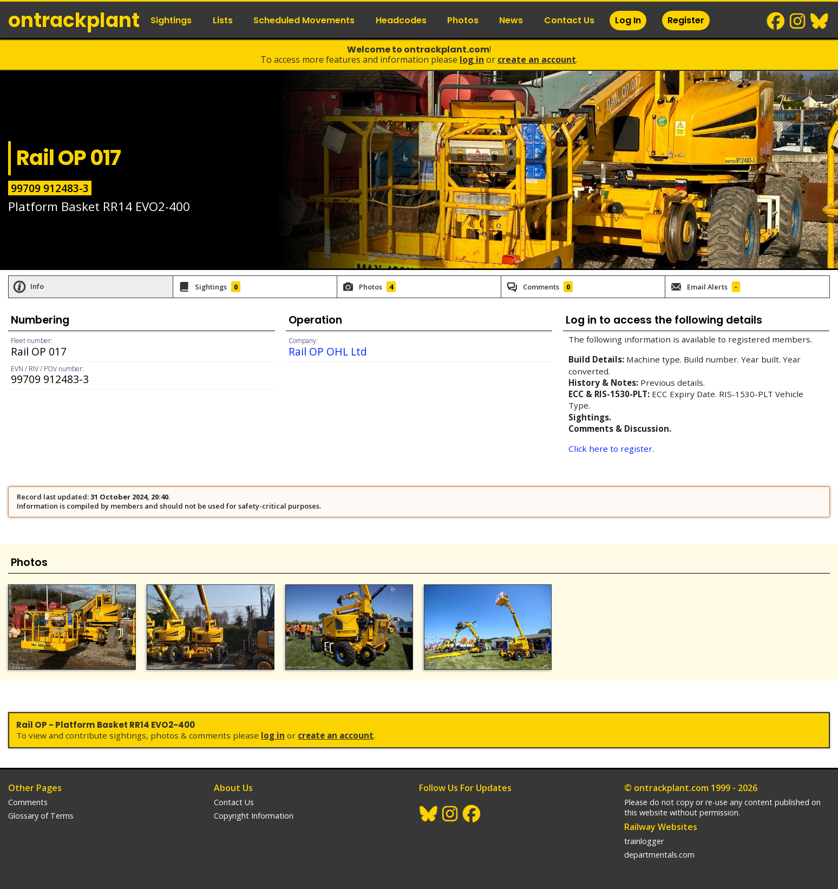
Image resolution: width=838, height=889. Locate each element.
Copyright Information (253, 816)
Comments (28, 802)
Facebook (776, 21)
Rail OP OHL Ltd (328, 351)
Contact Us (569, 20)
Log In (628, 20)
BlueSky (819, 21)
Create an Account (536, 59)
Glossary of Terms (41, 816)
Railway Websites (660, 827)
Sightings (171, 20)
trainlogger (644, 841)
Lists (223, 20)
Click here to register (610, 448)
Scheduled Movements (304, 20)
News (511, 20)
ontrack (74, 20)
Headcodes (401, 20)
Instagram (798, 21)
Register (685, 20)
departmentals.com (659, 855)
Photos (463, 20)
